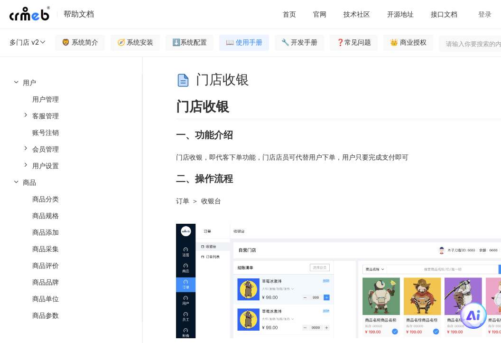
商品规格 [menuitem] (45, 215)
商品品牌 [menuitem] (45, 282)
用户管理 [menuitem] (45, 99)
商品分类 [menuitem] (45, 199)
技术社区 (356, 14)
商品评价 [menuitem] (45, 265)
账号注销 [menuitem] (45, 132)
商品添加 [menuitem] (45, 232)
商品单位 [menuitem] (45, 299)
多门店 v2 (27, 42)
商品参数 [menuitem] (45, 315)
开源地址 (400, 14)
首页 (289, 14)
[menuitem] (71, 124)
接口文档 (444, 14)
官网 (319, 14)
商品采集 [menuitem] (45, 249)
